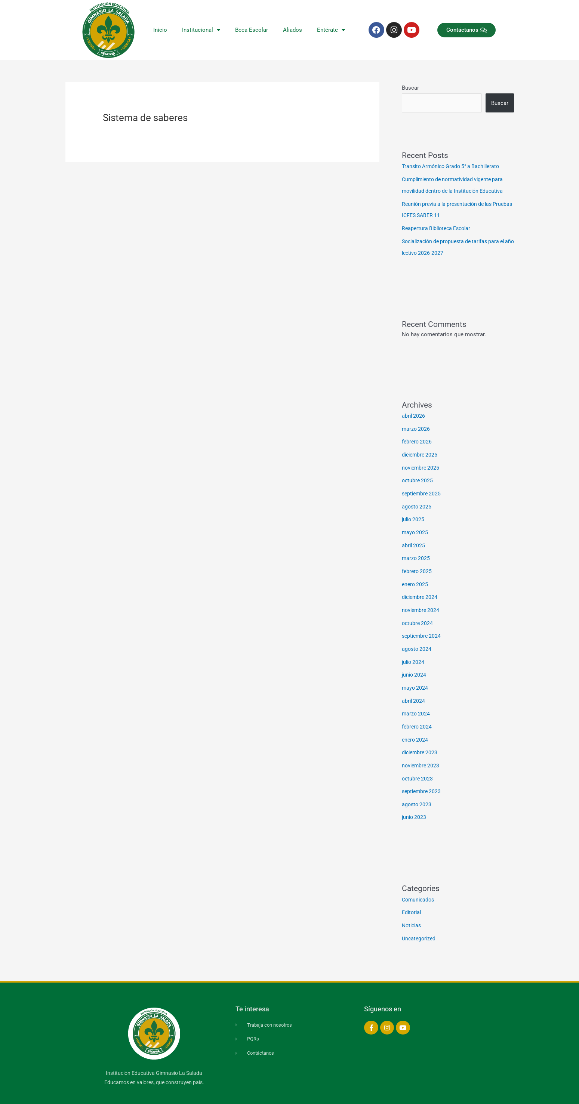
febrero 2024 (417, 715)
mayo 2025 (415, 526)
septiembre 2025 (422, 488)
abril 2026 (414, 413)
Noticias (412, 911)
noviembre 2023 (421, 753)
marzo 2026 (416, 426)
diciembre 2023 (421, 740)
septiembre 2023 (422, 779)
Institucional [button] (201, 30)
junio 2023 (415, 804)
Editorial (412, 898)
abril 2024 (414, 690)
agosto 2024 (417, 640)
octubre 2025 (418, 476)
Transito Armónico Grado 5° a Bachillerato (455, 166)
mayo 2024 (415, 678)
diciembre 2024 (421, 589)
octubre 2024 (418, 615)
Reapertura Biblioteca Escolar (439, 226)
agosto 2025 (417, 501)
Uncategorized (420, 924)
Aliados (292, 30)
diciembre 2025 (421, 451)
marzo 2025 (416, 551)
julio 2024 (414, 652)
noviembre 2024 (421, 602)
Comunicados (419, 885)
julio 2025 (414, 514)
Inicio (160, 30)
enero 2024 (415, 728)
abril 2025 (414, 539)
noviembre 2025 (421, 463)
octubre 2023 (418, 766)
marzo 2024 (416, 703)
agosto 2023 (417, 791)
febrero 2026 (417, 438)
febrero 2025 (417, 564)
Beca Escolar (251, 30)
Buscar (410, 87)
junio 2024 (415, 665)
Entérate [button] (331, 30)
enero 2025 (415, 577)
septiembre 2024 (422, 627)
